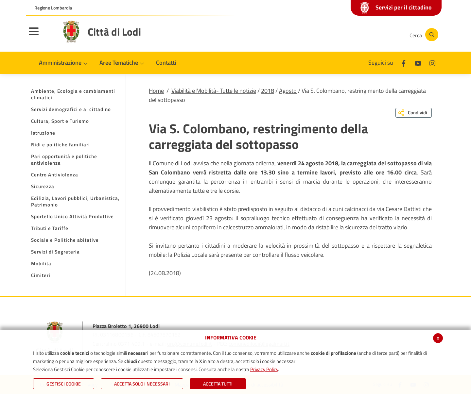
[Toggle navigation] (42, 36)
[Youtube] (357, 35)
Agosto (288, 90)
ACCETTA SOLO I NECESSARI (142, 383)
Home (156, 90)
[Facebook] (338, 35)
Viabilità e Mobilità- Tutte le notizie (213, 90)
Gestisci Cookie (63, 383)
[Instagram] (377, 35)
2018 (267, 90)
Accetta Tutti (218, 383)
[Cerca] (422, 34)
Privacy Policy (264, 369)
